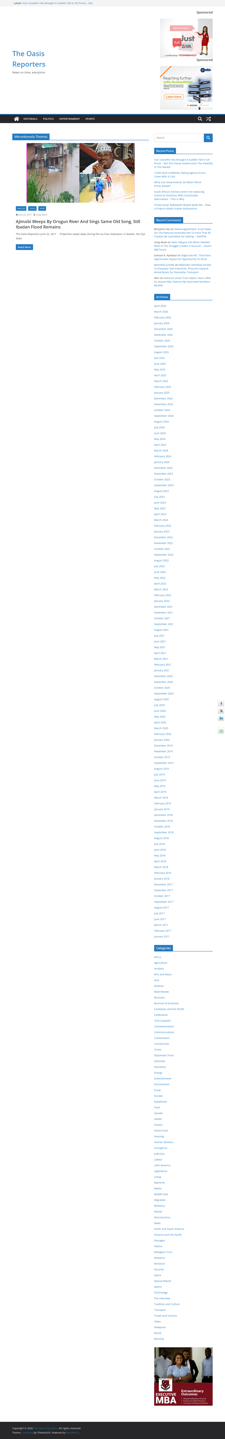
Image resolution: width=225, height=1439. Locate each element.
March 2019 (161, 797)
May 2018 (159, 855)
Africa (157, 957)
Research (159, 1257)
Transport (160, 1310)
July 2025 (159, 358)
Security (159, 1269)
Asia (156, 980)
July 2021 (159, 635)
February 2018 (162, 872)
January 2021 (161, 670)
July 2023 (159, 496)
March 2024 (161, 450)
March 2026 (161, 311)
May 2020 (159, 716)
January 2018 (161, 878)
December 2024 (163, 398)
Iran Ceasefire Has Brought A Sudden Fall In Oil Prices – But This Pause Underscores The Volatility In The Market (58, 4)
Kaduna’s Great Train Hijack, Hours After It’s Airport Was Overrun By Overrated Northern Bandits (182, 281)
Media (158, 1188)
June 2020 (160, 710)
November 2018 (163, 820)
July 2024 (159, 427)
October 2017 (162, 896)
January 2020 (161, 739)
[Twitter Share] (221, 710)
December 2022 (163, 537)
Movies (158, 1211)
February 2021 (162, 664)
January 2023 (161, 531)
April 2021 (160, 653)
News (42, 208)
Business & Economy (166, 1003)
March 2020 (161, 728)
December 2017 (163, 884)
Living (32, 208)
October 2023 (162, 479)
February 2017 (162, 930)
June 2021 (160, 641)
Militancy (159, 1205)
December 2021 (163, 606)
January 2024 (161, 462)
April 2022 (160, 583)
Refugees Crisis (163, 1252)
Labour (158, 1159)
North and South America (169, 1229)
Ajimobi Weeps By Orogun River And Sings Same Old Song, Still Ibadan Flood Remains (78, 224)
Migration (160, 1200)
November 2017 (163, 890)
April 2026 (160, 306)
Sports (90, 118)
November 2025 (163, 334)
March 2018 (161, 867)
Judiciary (159, 1153)
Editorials (30, 118)
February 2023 (162, 525)
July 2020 (159, 705)
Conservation (162, 1038)
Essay (157, 1090)
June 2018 (160, 849)
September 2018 (163, 832)
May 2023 (159, 508)
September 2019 (163, 763)
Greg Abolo (41, 214)
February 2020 (162, 734)
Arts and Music (163, 974)
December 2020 (163, 676)
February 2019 (162, 803)
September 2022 (163, 554)
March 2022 (161, 589)
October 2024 (162, 410)
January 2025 (161, 392)
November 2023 (163, 473)
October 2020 (162, 687)
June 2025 (160, 363)
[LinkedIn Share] (221, 718)
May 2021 (159, 647)
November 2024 (163, 404)
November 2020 (163, 682)
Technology (161, 1292)
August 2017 (161, 907)
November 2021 (163, 612)
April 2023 (160, 514)
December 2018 (163, 815)
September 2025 (163, 346)
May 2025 (159, 369)
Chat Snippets (162, 1020)
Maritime (159, 1182)
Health (158, 1119)
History (158, 1124)
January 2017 (161, 936)
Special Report (162, 1281)
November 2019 (163, 751)
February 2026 (162, 317)
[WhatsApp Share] (221, 730)
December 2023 (163, 467)
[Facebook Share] (221, 703)
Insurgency (160, 1148)
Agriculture (160, 962)
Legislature (160, 1171)
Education (160, 1067)
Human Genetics (164, 1142)
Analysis (21, 208)
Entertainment (69, 118)
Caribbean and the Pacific (169, 1009)
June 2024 (160, 433)
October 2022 (162, 548)
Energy (158, 1072)
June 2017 (160, 919)
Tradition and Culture (167, 1304)
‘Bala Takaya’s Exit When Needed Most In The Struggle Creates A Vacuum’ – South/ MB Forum (182, 246)
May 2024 (159, 439)
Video (157, 1321)
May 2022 (159, 577)
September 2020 (163, 693)
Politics (48, 118)
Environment (161, 1084)
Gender (158, 1113)
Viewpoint (160, 1327)
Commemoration (164, 1026)
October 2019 (162, 757)
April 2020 (160, 722)
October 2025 (162, 340)
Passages (159, 1240)
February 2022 (162, 595)
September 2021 (163, 624)
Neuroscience (162, 1217)
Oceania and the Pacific (168, 1234)
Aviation (159, 986)
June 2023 (160, 502)
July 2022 (159, 566)
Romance (159, 1263)
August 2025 (161, 352)
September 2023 (163, 485)
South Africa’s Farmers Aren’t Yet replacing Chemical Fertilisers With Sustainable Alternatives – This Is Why (179, 195)
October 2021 (162, 618)
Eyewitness (160, 1101)
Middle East (161, 1194)
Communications (164, 1032)
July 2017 (159, 913)
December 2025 (163, 329)
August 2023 (161, 491)
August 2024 (161, 421)
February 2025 (162, 387)
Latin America (162, 1165)
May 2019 (159, 786)
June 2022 (160, 572)
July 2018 (159, 844)
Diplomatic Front (164, 1055)
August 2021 (161, 629)
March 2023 (161, 520)
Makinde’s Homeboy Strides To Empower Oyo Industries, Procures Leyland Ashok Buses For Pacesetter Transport (182, 268)
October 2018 (162, 826)
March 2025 (161, 381)
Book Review (161, 991)
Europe (158, 1095)
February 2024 (162, 456)
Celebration (161, 1014)
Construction (161, 1043)
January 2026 (161, 323)
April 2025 (160, 375)
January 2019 (161, 809)
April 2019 (160, 791)
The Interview (162, 1298)
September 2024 (163, 415)
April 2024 (160, 444)
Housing (159, 1136)
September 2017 (163, 901)
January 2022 (161, 601)
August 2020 (161, 699)
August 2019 (161, 768)
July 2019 (159, 774)
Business (159, 997)
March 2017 (161, 925)
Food (157, 1107)
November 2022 (163, 543)
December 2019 (163, 745)
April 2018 (160, 861)
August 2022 (161, 560)
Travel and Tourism (165, 1315)
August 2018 (161, 838)
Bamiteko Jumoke (164, 264)
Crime (157, 1049)
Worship (159, 1338)
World (157, 1333)
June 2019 (160, 780)
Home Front (161, 1130)
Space (157, 1275)
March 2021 (161, 658)
